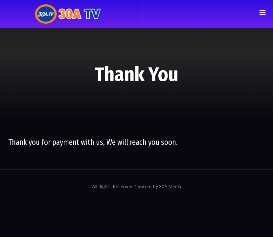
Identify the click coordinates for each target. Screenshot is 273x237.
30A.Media (170, 186)
